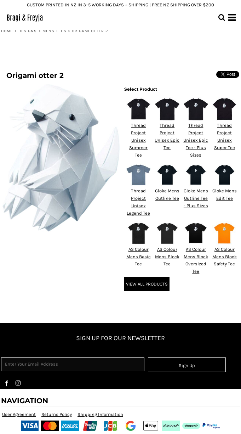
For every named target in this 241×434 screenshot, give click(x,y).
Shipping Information (100, 414)
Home (7, 31)
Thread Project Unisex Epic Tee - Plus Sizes (195, 140)
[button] (221, 17)
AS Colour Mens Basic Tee (138, 257)
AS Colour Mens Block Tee (167, 257)
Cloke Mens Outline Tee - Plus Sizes (196, 198)
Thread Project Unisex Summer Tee (138, 140)
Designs (27, 31)
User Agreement (19, 414)
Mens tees (54, 31)
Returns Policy (56, 414)
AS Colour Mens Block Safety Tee (224, 257)
